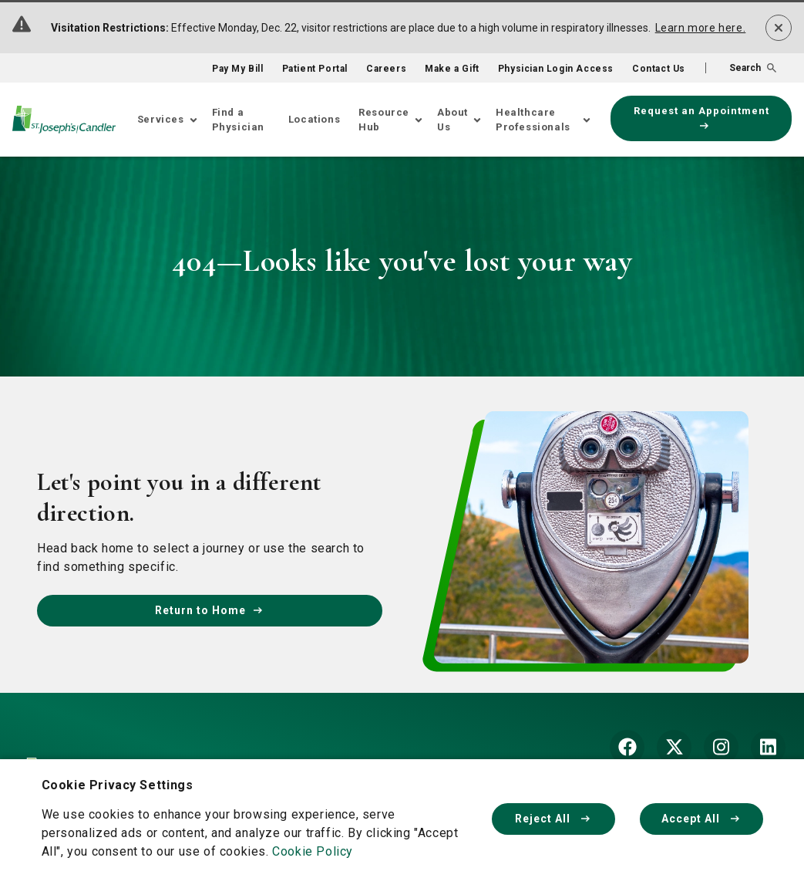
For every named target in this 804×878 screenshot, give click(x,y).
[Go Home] (64, 119)
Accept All (701, 818)
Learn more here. (700, 28)
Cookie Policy (312, 851)
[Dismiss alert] (778, 28)
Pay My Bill (238, 68)
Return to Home (209, 610)
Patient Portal (315, 68)
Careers (386, 68)
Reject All (553, 818)
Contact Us (658, 68)
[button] (740, 68)
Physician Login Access (556, 68)
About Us (452, 119)
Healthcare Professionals (533, 119)
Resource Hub (383, 119)
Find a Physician (238, 119)
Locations (314, 119)
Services (160, 119)
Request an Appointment (701, 117)
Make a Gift (452, 68)
